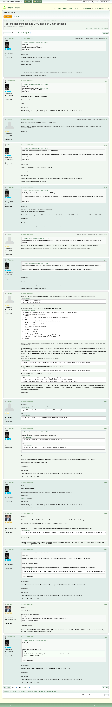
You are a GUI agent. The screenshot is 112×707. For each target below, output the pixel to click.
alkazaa (9, 119)
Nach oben (7, 687)
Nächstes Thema (103, 28)
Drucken (105, 33)
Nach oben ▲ (107, 705)
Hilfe (86, 705)
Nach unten (7, 33)
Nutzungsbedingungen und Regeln (95, 705)
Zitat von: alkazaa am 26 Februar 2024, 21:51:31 (36, 148)
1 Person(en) (24, 498)
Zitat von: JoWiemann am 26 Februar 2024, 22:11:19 (37, 238)
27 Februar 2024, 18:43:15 (27, 401)
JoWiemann (11, 38)
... (20, 33)
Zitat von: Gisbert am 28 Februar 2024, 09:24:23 (36, 640)
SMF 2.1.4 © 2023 (6, 705)
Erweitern (33, 310)
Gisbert (9, 513)
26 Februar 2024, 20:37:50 (27, 80)
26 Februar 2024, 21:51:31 (27, 119)
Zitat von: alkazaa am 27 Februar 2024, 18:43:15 (36, 432)
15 (28, 33)
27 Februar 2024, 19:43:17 (27, 513)
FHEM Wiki (95, 8)
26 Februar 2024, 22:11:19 (27, 187)
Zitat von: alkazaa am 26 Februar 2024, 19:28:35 (36, 42)
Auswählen (27, 298)
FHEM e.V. (105, 8)
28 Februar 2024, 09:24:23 (27, 604)
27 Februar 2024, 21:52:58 (27, 549)
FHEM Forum (13, 7)
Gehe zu (84, 694)
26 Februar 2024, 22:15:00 (27, 234)
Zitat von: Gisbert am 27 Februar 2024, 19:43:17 (36, 553)
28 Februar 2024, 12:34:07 (27, 636)
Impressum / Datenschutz (62, 8)
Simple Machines (15, 705)
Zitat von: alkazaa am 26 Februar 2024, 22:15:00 (36, 263)
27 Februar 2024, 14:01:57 (27, 293)
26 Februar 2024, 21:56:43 (27, 144)
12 (21, 33)
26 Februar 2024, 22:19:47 (27, 260)
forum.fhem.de (44, 46)
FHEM (76, 8)
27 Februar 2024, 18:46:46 (27, 428)
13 (23, 33)
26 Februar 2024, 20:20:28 (27, 38)
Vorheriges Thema (91, 28)
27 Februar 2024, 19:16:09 (27, 482)
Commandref (85, 8)
